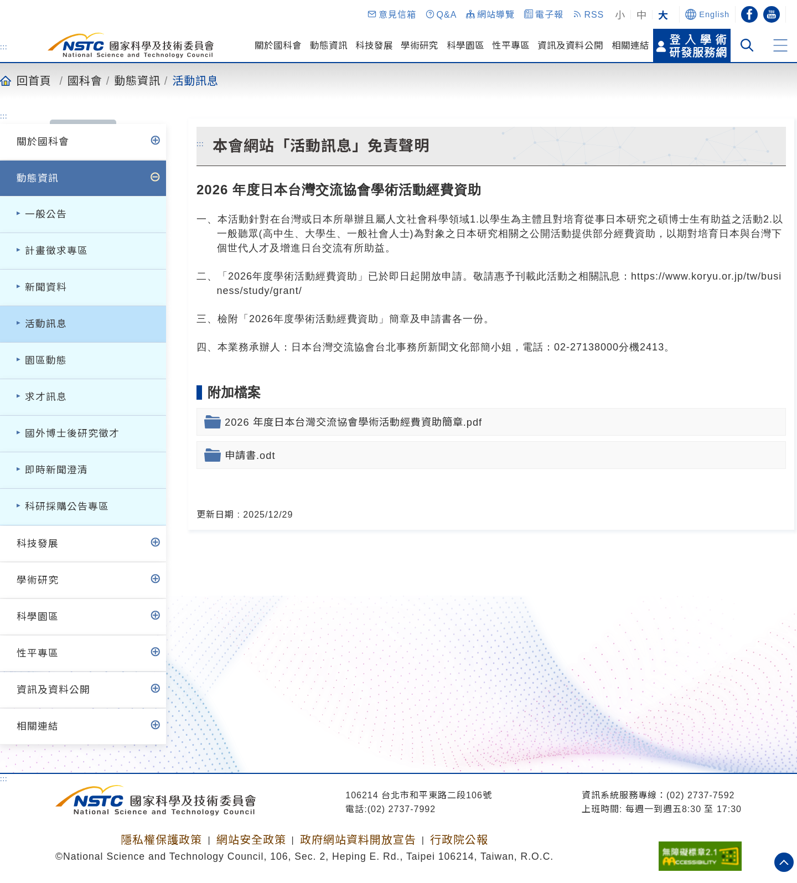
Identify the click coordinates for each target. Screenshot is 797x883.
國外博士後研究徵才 (72, 433)
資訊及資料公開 (570, 45)
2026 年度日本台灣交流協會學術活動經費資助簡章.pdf (353, 422)
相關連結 (630, 45)
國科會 (85, 80)
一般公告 (46, 214)
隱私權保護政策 (161, 840)
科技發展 (374, 45)
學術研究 (419, 45)
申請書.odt (250, 455)
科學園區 (465, 45)
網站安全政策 (251, 840)
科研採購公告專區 (67, 506)
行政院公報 (459, 840)
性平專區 (511, 45)
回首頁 (34, 80)
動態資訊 (329, 45)
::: (4, 46)
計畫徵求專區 (56, 250)
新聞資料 (46, 287)
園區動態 (46, 360)
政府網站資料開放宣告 (358, 840)
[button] (391, 14)
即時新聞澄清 (56, 470)
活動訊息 (195, 80)
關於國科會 (278, 45)
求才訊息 (46, 396)
